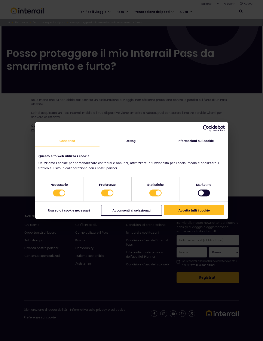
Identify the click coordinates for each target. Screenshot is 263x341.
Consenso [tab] (67, 141)
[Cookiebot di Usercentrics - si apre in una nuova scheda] (206, 128)
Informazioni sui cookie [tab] (196, 141)
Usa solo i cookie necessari (69, 210)
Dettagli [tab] (132, 141)
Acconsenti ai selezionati (131, 210)
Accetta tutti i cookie (194, 210)
